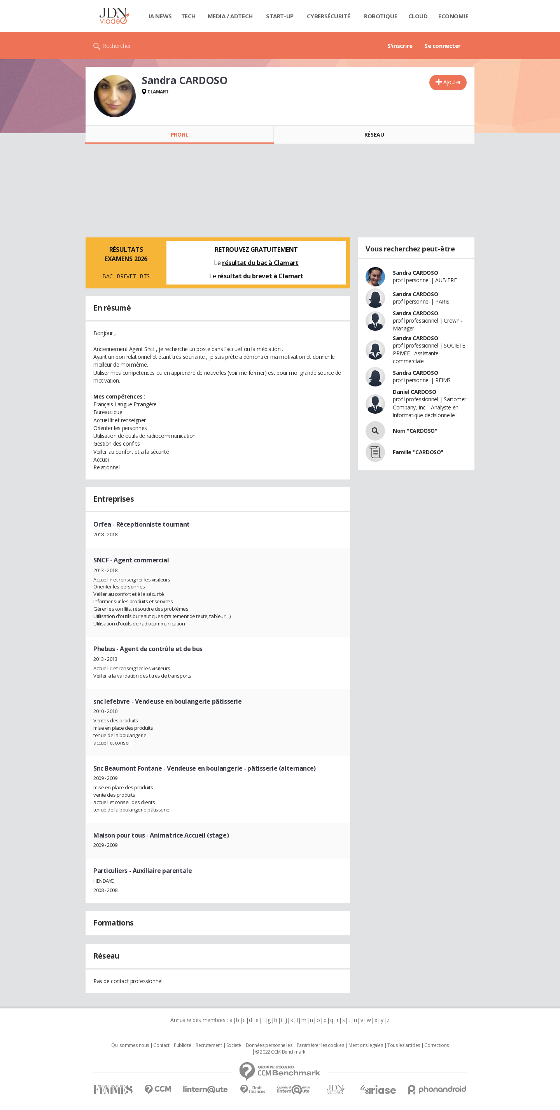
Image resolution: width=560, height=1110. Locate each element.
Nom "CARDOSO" (415, 430)
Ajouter (452, 82)
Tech (188, 16)
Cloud (418, 16)
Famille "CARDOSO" (418, 452)
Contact (161, 1045)
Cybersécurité (328, 16)
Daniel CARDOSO (414, 391)
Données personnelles (269, 1045)
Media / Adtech (230, 16)
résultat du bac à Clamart (260, 262)
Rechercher (116, 45)
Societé (233, 1045)
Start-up (280, 16)
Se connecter (442, 45)
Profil (179, 134)
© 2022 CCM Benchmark (280, 1052)
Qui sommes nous (130, 1045)
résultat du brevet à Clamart (260, 276)
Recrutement (209, 1045)
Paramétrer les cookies (320, 1045)
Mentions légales (365, 1045)
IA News (160, 16)
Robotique (380, 16)
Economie (453, 16)
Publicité (182, 1045)
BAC (107, 276)
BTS (145, 276)
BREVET (126, 276)
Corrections (436, 1045)
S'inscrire (400, 45)
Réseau (374, 134)
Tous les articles (403, 1045)
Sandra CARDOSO (415, 272)
